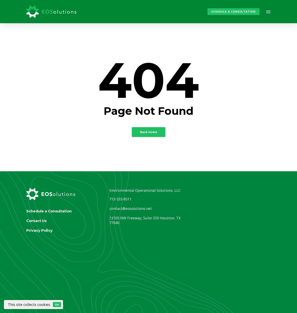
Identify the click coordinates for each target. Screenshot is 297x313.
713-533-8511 (120, 199)
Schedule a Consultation (49, 211)
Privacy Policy (39, 230)
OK (57, 304)
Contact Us (36, 221)
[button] (268, 12)
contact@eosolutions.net (130, 208)
